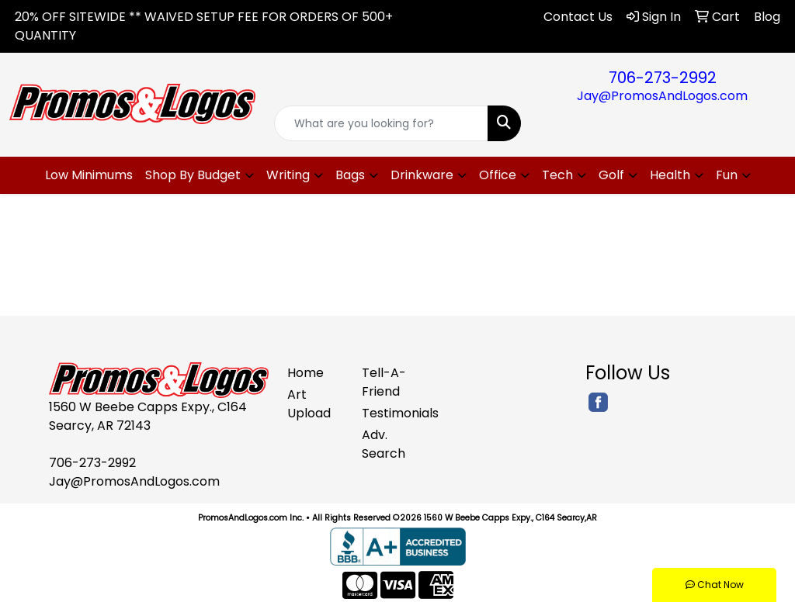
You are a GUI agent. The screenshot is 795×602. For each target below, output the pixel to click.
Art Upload (309, 404)
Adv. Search (383, 444)
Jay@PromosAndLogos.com (662, 96)
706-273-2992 (663, 77)
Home (305, 373)
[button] (199, 175)
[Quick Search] (381, 123)
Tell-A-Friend (384, 382)
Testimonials (390, 413)
